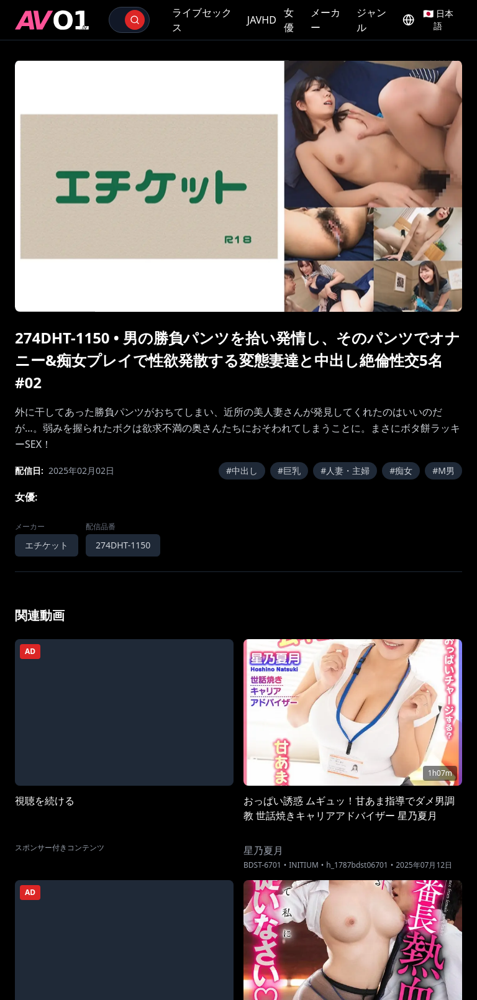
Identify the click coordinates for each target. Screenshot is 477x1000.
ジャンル (371, 20)
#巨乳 (289, 470)
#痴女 (400, 470)
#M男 (443, 470)
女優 (289, 20)
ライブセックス (202, 20)
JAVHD (261, 20)
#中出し (242, 470)
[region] (238, 186)
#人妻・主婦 (345, 470)
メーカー (325, 20)
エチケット (46, 545)
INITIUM (304, 865)
